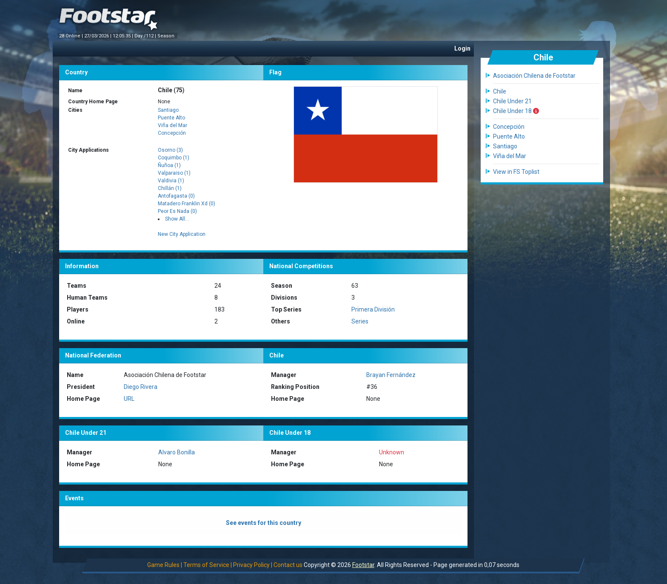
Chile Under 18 (516, 111)
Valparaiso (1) (174, 173)
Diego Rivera (140, 386)
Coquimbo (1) (173, 158)
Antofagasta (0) (176, 196)
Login (462, 48)
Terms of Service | (207, 564)
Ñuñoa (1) (169, 165)
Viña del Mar (172, 125)
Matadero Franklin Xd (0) (186, 204)
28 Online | (71, 36)
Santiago (168, 110)
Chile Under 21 (512, 101)
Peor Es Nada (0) (177, 211)
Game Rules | (164, 564)
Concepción (172, 133)
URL (129, 398)
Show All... (177, 219)
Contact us (288, 564)
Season (166, 36)
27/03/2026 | (98, 36)
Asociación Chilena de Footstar (534, 75)
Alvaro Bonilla (176, 452)
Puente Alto (171, 118)
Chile (499, 91)
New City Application (181, 234)
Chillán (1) (170, 188)
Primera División (373, 309)
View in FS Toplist (516, 171)
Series (359, 321)
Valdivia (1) (171, 181)
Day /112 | (145, 36)
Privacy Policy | (252, 564)
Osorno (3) (170, 150)
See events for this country (263, 522)
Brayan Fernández (391, 374)
